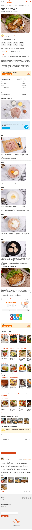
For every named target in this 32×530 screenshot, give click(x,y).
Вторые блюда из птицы (24, 5)
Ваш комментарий (5, 439)
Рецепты (8, 5)
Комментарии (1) (18, 54)
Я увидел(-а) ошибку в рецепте (9, 298)
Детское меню (13, 393)
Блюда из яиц (4, 377)
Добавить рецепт (7, 74)
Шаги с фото (10, 54)
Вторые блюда (14, 5)
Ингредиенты (4, 54)
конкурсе (14, 451)
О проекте (3, 500)
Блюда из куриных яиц (14, 377)
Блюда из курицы (14, 348)
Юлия (6, 459)
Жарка (2, 391)
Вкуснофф (13, 35)
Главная (2, 5)
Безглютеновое (4, 393)
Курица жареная (4, 363)
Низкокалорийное (22, 393)
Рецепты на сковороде (6, 412)
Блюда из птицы (4, 348)
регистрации (21, 451)
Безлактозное (4, 395)
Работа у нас (3, 507)
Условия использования (6, 503)
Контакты (3, 502)
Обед (2, 398)
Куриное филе (23, 348)
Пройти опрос (4, 509)
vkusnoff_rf (6, 128)
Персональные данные (6, 505)
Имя (2, 434)
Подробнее (8, 430)
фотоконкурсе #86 (27, 460)
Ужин (6, 398)
